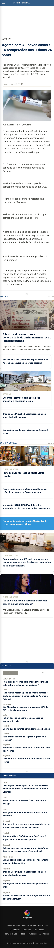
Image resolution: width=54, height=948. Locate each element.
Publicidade (43, 926)
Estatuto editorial (29, 926)
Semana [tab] (27, 673)
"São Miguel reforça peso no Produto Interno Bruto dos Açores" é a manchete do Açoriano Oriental (25, 695)
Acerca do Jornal (13, 926)
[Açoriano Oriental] (27, 919)
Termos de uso (11, 934)
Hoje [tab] (10, 673)
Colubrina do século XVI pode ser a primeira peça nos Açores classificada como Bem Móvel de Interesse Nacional (27, 562)
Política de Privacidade (28, 934)
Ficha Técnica (38, 930)
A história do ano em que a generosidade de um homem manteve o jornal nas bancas (27, 337)
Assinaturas (44, 934)
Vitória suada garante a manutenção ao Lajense (26, 729)
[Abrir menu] (4, 3)
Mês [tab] (43, 673)
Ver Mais (51, 297)
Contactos (27, 930)
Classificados (15, 930)
